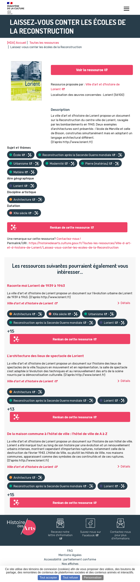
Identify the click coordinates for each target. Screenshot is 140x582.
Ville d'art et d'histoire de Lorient (30, 303)
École (17, 155)
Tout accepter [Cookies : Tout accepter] (48, 577)
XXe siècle (20, 213)
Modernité (57, 163)
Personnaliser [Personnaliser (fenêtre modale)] (93, 577)
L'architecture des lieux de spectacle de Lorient (45, 356)
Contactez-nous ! (69, 239)
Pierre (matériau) (96, 163)
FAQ (70, 550)
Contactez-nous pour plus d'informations (120, 535)
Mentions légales (70, 555)
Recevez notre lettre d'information (60, 533)
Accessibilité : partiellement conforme (70, 559)
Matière (18, 172)
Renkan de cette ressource (70, 227)
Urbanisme (20, 163)
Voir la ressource (89, 70)
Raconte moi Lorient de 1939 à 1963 (36, 286)
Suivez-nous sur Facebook (90, 533)
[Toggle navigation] (126, 9)
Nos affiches (70, 564)
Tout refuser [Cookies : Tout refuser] (70, 577)
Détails (125, 303)
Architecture (22, 199)
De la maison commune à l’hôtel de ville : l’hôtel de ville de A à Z (57, 434)
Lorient (18, 186)
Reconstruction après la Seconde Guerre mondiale (76, 155)
